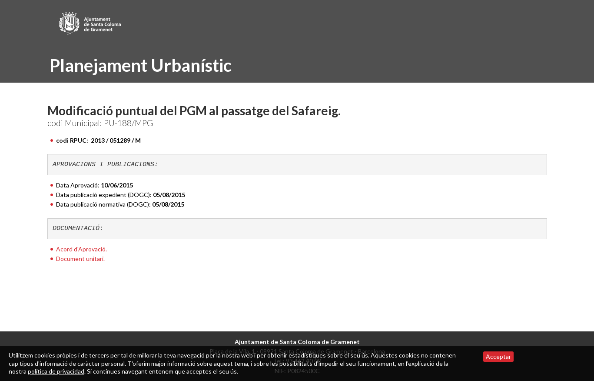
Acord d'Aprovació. (81, 249)
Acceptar (498, 356)
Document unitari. (80, 258)
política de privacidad (56, 371)
